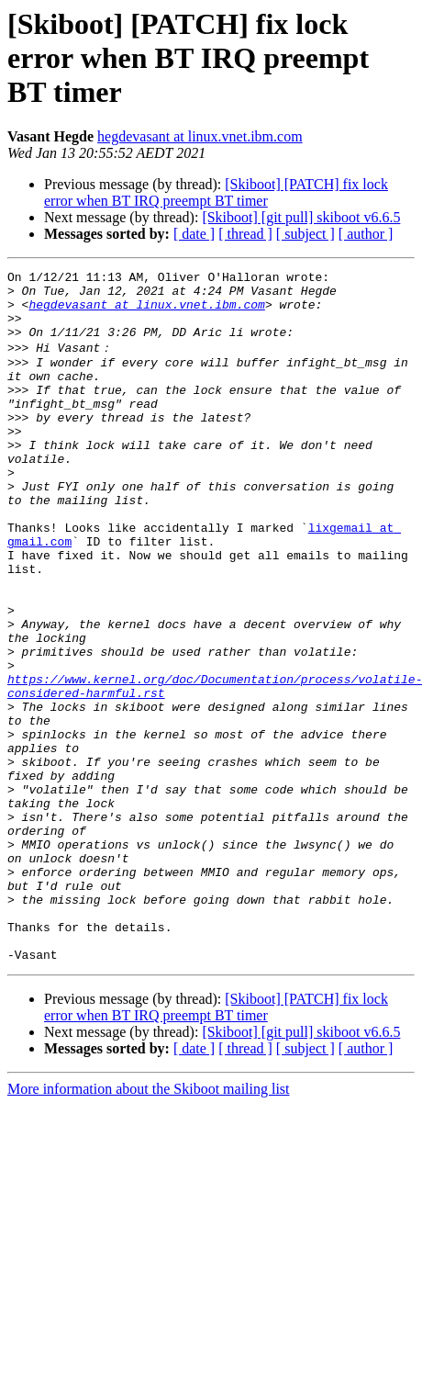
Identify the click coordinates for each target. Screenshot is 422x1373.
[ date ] (194, 234)
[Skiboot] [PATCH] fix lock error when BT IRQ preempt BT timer (216, 192)
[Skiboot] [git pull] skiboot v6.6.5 (301, 217)
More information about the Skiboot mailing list (148, 1224)
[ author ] (366, 234)
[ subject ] (305, 234)
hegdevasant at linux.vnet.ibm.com (200, 136)
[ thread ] (245, 234)
